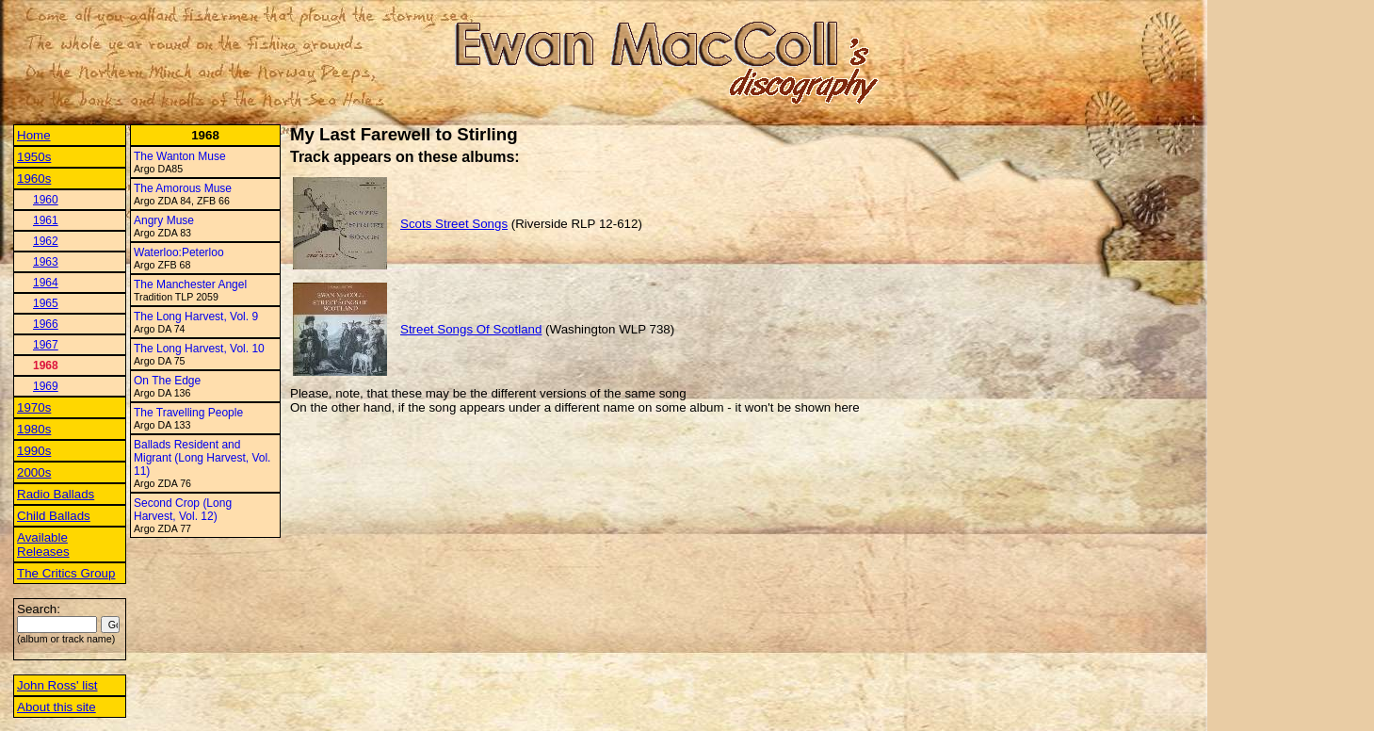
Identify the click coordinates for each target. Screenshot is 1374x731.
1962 (45, 241)
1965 (45, 303)
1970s (34, 407)
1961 (45, 220)
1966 (45, 324)
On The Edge (167, 380)
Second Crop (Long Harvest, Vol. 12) (183, 509)
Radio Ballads (55, 494)
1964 (45, 282)
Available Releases (43, 544)
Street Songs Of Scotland (471, 329)
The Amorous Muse (183, 188)
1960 (45, 199)
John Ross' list (57, 685)
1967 (45, 344)
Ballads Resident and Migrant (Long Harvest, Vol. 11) (202, 458)
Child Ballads (53, 516)
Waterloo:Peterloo (179, 252)
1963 (45, 261)
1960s (34, 178)
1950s (34, 157)
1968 (45, 365)
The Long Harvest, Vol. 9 (196, 316)
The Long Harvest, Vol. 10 (199, 348)
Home (34, 135)
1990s (34, 451)
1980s (34, 429)
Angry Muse (164, 220)
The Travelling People (188, 412)
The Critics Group (66, 573)
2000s (34, 472)
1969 (45, 386)
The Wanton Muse (180, 156)
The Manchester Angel (190, 284)
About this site (56, 707)
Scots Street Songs (454, 224)
